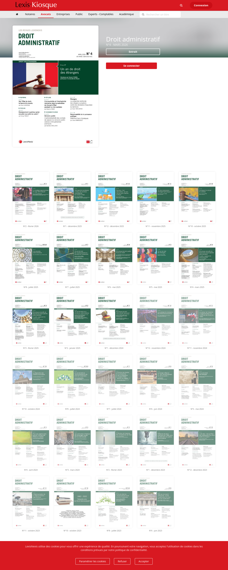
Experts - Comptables (100, 14)
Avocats (46, 14)
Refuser (122, 561)
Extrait (133, 51)
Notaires (30, 14)
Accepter (144, 561)
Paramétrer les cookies (92, 561)
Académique (126, 14)
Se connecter (131, 65)
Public (79, 14)
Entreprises (63, 14)
